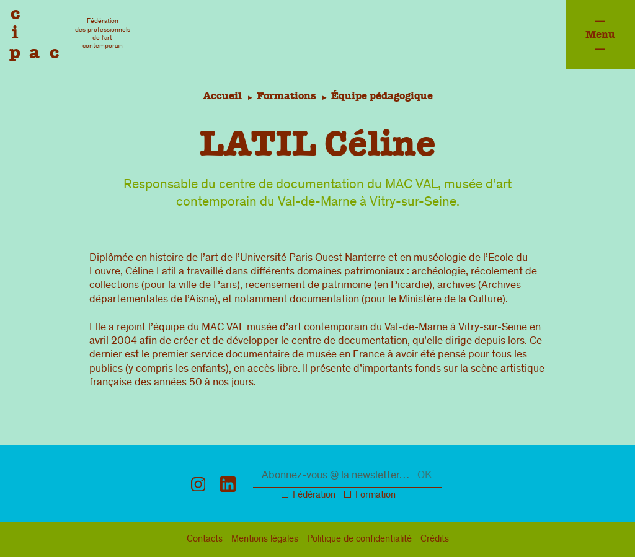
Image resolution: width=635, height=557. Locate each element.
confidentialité (359, 539)
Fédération (314, 495)
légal (264, 539)
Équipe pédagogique (384, 96)
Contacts (205, 539)
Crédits (434, 539)
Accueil (219, 96)
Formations (286, 96)
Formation (375, 495)
